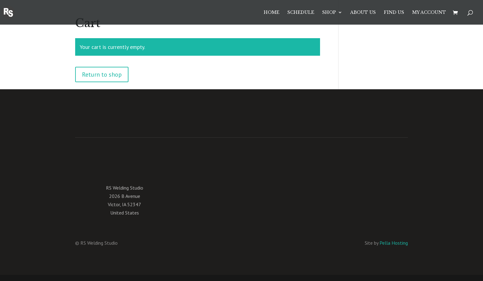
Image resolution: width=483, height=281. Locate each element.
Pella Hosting (394, 243)
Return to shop (102, 74)
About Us (363, 12)
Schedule (300, 12)
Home (271, 12)
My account (429, 12)
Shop (329, 12)
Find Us (394, 12)
